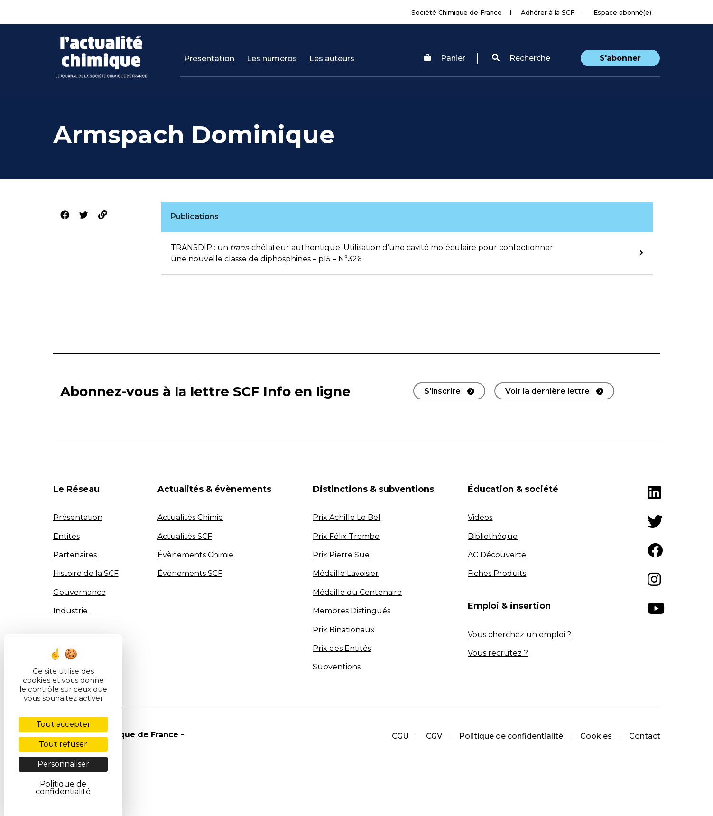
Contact (644, 736)
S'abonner (620, 58)
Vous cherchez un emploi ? (519, 634)
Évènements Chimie (195, 554)
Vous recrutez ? (498, 653)
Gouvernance (79, 592)
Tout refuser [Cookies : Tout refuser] (63, 744)
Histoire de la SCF (86, 573)
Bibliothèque (493, 536)
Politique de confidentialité (511, 736)
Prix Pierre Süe (341, 554)
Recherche (521, 58)
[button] (521, 58)
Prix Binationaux (344, 629)
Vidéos (480, 517)
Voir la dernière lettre (547, 391)
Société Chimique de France (456, 12)
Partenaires (75, 554)
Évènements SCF (189, 573)
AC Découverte (497, 554)
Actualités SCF (184, 536)
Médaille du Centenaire (357, 592)
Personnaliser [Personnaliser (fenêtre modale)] (63, 764)
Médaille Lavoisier (346, 573)
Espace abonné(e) (622, 12)
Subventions (337, 666)
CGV (434, 736)
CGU (400, 736)
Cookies (596, 736)
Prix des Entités (342, 648)
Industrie (70, 610)
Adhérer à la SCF (547, 12)
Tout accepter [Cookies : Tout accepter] (63, 724)
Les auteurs (331, 58)
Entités (66, 536)
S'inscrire (442, 391)
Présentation (209, 58)
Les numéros (272, 58)
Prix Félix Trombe (346, 536)
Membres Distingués (351, 610)
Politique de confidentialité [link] (63, 787)
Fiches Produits (497, 573)
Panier (444, 58)
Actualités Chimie (190, 517)
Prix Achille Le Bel (346, 517)
